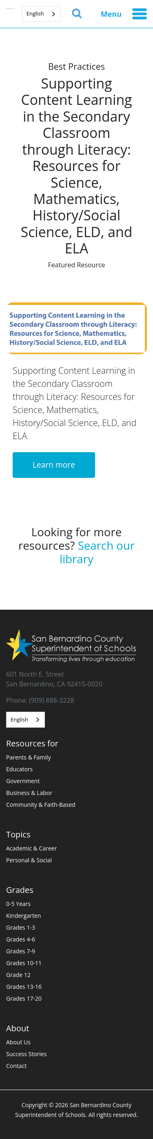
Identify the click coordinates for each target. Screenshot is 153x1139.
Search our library (97, 551)
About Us (18, 1042)
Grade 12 (18, 975)
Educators (19, 769)
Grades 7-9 (20, 951)
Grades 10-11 (24, 963)
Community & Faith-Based (40, 804)
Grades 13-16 (24, 986)
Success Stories (26, 1054)
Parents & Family (28, 757)
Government (23, 781)
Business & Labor (29, 793)
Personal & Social (29, 860)
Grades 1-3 (20, 927)
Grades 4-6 (20, 939)
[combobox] (41, 14)
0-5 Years (18, 904)
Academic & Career (31, 848)
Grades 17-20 (24, 998)
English (35, 13)
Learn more (54, 464)
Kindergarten (23, 915)
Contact (16, 1066)
